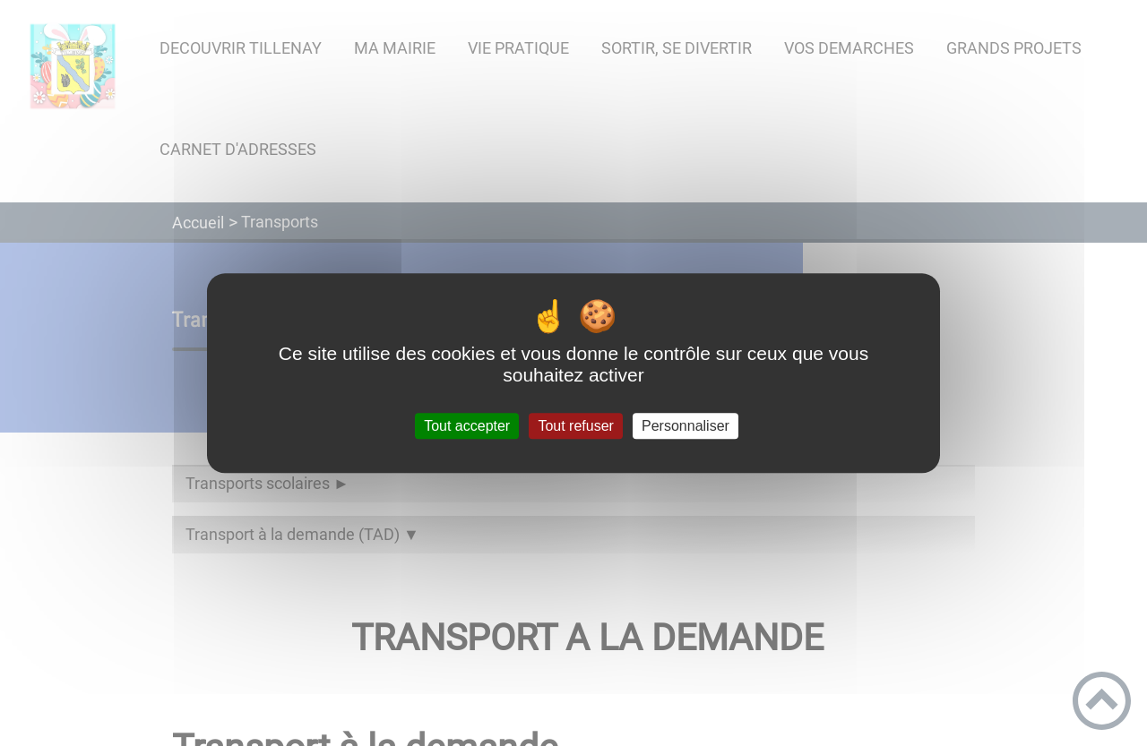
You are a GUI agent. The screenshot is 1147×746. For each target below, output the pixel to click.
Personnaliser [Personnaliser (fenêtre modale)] (685, 425)
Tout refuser (575, 425)
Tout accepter (467, 425)
